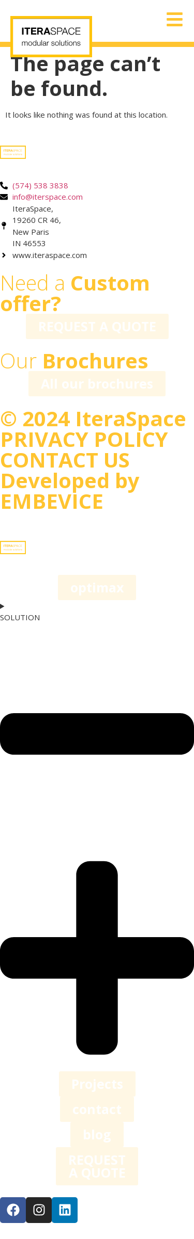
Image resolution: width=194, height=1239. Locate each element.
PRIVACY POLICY (84, 439)
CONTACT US (65, 459)
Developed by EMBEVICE (70, 490)
